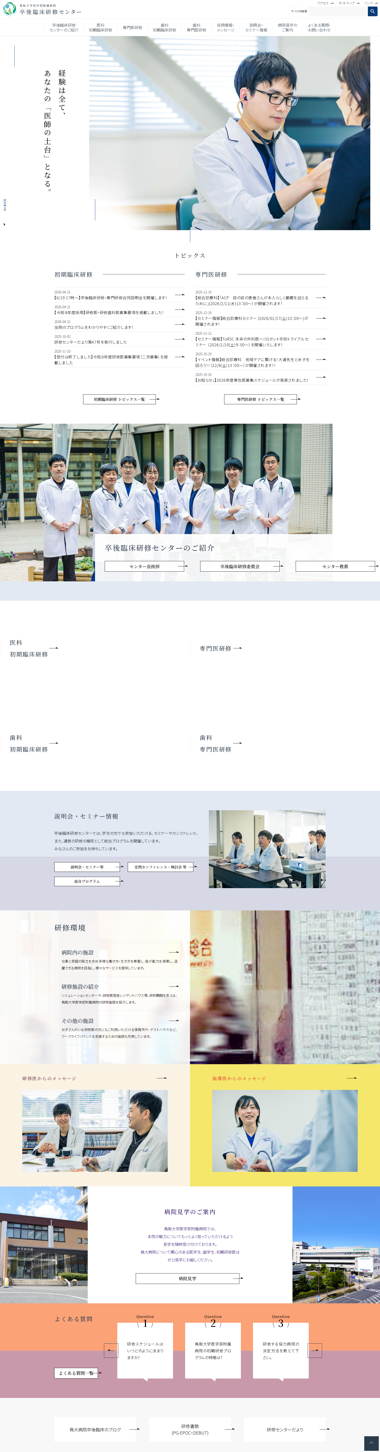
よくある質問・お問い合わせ (319, 27)
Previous (111, 1350)
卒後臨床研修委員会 (240, 566)
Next (315, 1350)
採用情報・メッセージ (226, 27)
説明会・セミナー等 (87, 866)
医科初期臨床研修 (100, 27)
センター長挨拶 (144, 566)
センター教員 (335, 566)
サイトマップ (346, 3)
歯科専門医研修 (196, 27)
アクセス (323, 3)
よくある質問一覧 (76, 1373)
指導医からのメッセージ (239, 1078)
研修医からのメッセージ (49, 1078)
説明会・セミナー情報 (256, 27)
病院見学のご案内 (287, 27)
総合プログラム (87, 881)
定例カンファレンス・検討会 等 (160, 866)
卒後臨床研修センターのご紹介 (64, 27)
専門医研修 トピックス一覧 (260, 399)
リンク (368, 3)
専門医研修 (132, 27)
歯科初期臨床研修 (164, 27)
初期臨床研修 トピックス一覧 (119, 399)
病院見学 (187, 1278)
